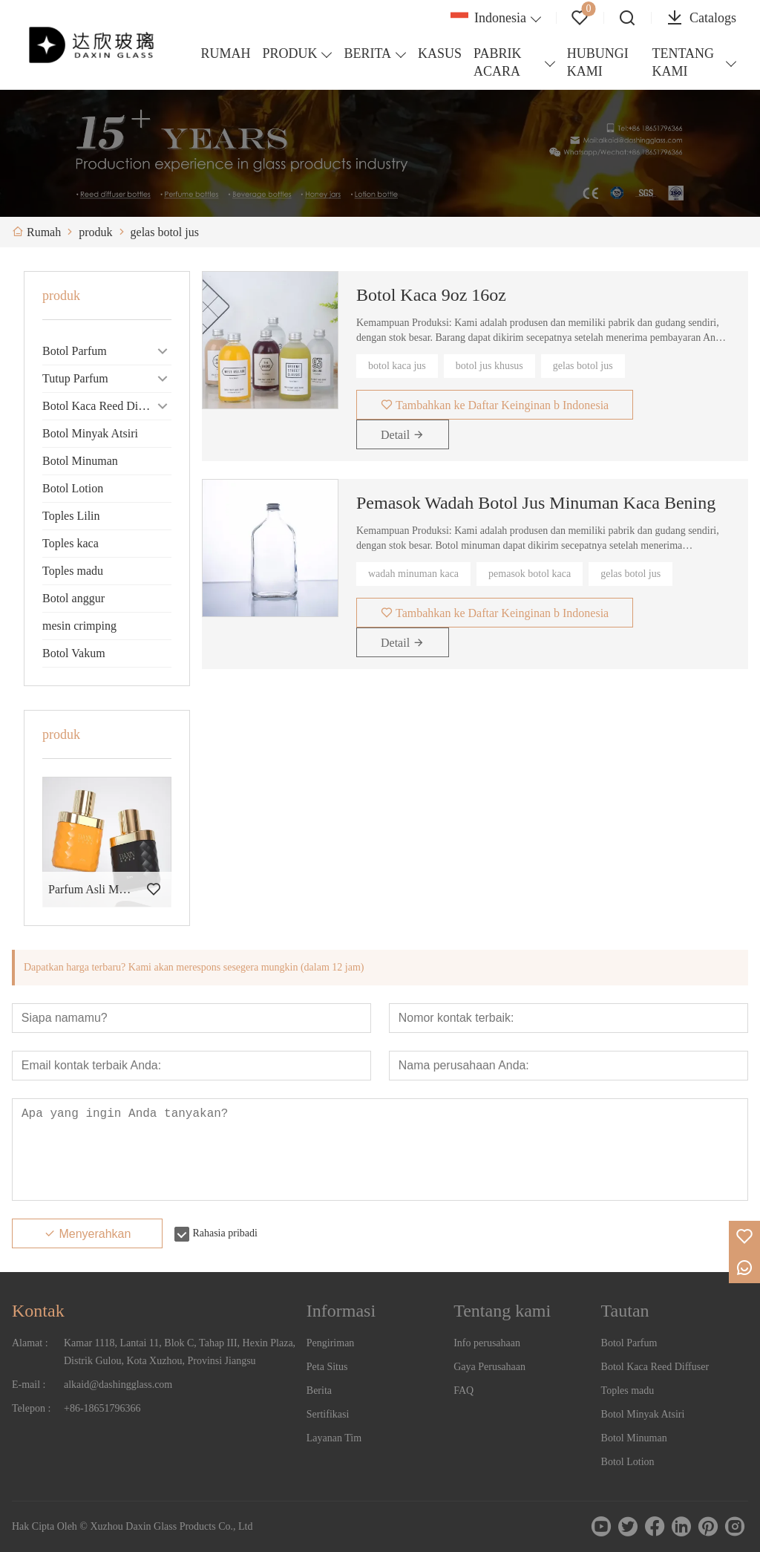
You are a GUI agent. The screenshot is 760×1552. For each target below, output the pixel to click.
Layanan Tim (334, 1438)
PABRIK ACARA (497, 62)
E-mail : (29, 1384)
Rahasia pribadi (224, 1233)
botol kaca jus (397, 365)
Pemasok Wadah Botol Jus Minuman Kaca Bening (535, 502)
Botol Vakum (73, 653)
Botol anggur (73, 598)
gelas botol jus (583, 365)
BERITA (367, 53)
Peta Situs (327, 1366)
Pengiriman (331, 1343)
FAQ (463, 1390)
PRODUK (289, 53)
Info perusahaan (486, 1343)
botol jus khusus (489, 365)
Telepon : (31, 1408)
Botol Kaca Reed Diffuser (104, 406)
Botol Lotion (72, 488)
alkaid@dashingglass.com (118, 1384)
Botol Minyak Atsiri (90, 433)
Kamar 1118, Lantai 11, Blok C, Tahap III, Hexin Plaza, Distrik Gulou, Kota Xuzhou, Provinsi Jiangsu (179, 1351)
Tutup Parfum (75, 378)
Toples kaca (70, 543)
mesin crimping (79, 625)
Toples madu (72, 570)
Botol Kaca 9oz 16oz (431, 294)
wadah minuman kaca (413, 573)
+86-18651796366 (102, 1408)
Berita (319, 1390)
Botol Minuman (80, 460)
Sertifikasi (328, 1414)
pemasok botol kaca (529, 573)
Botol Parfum (74, 351)
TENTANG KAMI (683, 62)
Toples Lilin (71, 515)
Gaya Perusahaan (489, 1366)
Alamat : (30, 1343)
